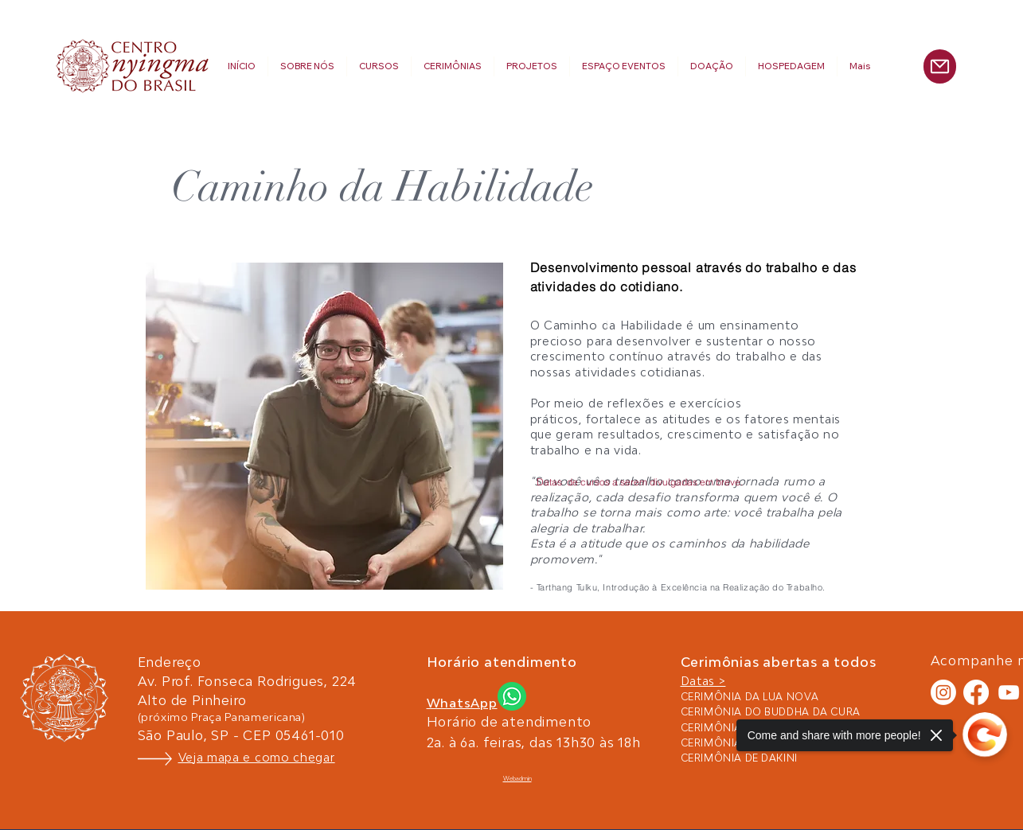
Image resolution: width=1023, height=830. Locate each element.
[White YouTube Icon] (1008, 692)
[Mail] (939, 66)
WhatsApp (462, 703)
